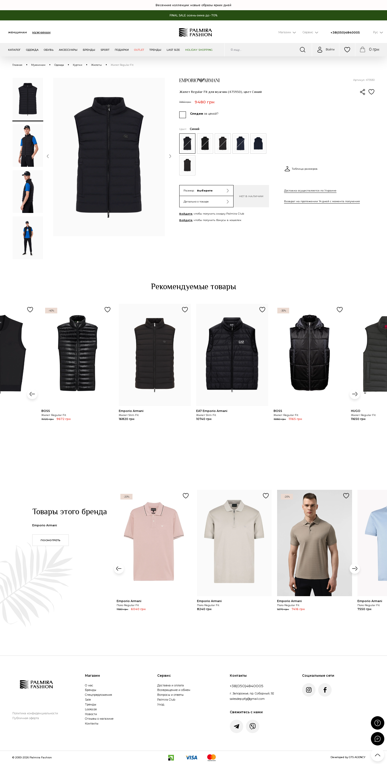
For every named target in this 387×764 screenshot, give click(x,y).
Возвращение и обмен (173, 690)
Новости (91, 714)
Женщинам (17, 32)
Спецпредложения (98, 695)
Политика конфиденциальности (35, 713)
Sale (88, 699)
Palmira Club (166, 699)
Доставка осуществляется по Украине (310, 190)
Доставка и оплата (170, 685)
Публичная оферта (25, 718)
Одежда (59, 64)
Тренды (90, 704)
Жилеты (96, 64)
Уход (160, 704)
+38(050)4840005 (345, 32)
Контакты (91, 723)
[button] (47, 157)
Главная (17, 64)
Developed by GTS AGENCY (348, 757)
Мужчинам (41, 32)
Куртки (77, 64)
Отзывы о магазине (99, 718)
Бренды (90, 690)
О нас (89, 685)
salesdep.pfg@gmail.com (247, 699)
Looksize (91, 709)
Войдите (185, 213)
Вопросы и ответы (170, 695)
